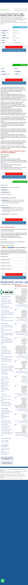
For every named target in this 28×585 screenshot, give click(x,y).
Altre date (18, 74)
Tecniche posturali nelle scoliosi (7, 340)
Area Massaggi (4, 408)
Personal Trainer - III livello (6, 301)
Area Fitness (4, 364)
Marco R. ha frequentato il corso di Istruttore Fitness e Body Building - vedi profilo (21, 306)
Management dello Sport (5, 452)
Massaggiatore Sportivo (5, 410)
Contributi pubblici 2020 (16, 472)
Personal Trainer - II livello (6, 300)
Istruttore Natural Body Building (7, 320)
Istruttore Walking (4, 374)
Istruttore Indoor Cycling (5, 426)
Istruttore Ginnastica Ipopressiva (7, 333)
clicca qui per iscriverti (9, 243)
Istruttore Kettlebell (4, 388)
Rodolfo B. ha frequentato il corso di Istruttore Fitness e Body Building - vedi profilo (21, 421)
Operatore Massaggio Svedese (6, 411)
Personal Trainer (4, 298)
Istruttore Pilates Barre (5, 358)
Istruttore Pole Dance (5, 427)
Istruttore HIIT (3, 372)
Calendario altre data (6, 265)
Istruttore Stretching (5, 337)
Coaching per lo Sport (5, 448)
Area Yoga (3, 394)
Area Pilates (3, 347)
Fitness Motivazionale (5, 306)
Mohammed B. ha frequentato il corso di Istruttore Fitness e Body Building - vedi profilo (21, 435)
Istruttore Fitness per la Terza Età (7, 370)
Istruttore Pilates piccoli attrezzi (7, 356)
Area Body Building (5, 311)
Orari (3, 71)
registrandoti (16, 241)
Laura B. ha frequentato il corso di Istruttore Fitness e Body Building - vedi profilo (21, 357)
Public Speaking (4, 454)
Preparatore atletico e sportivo (6, 307)
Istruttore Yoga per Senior (6, 405)
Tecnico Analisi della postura (6, 339)
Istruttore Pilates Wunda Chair (6, 359)
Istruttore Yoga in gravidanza (6, 403)
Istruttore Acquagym (5, 440)
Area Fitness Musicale (6, 421)
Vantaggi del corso (5, 262)
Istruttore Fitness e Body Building (7, 312)
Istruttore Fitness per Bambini (6, 369)
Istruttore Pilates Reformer (6, 351)
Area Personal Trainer (6, 296)
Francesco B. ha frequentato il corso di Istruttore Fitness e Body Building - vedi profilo (21, 334)
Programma (18, 71)
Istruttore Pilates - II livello (6, 350)
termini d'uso (2, 477)
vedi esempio (7, 162)
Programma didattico (6, 259)
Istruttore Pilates (4, 348)
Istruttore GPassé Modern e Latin (7, 432)
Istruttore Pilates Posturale (6, 361)
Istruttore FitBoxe (4, 424)
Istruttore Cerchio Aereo (5, 430)
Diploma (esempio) (16, 37)
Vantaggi (4, 74)
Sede (3, 68)
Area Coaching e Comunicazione (4, 445)
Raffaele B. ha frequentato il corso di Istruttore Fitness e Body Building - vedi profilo (24, 381)
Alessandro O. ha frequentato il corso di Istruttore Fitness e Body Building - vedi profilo (21, 372)
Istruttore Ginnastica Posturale (6, 325)
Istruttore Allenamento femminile (7, 367)
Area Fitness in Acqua (6, 438)
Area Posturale (4, 323)
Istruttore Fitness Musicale (6, 422)
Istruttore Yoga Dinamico (5, 402)
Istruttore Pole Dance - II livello (6, 429)
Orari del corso (4, 256)
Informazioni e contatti (6, 268)
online (2, 243)
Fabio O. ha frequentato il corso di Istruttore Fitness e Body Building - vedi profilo (21, 410)
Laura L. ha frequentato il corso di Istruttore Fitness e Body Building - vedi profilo (21, 320)
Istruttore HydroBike (5, 441)
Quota (17, 68)
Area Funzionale (4, 377)
